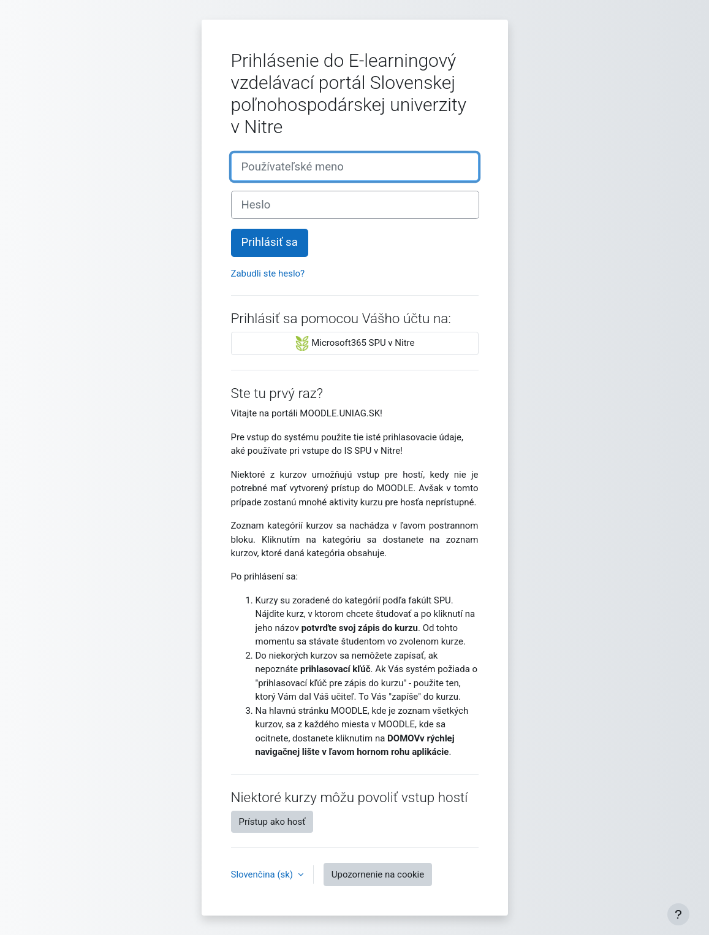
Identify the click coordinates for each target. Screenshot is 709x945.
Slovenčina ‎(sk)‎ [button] (263, 874)
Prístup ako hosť (272, 821)
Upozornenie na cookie (378, 874)
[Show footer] (678, 914)
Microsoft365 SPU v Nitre (355, 343)
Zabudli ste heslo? (268, 273)
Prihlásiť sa (269, 242)
